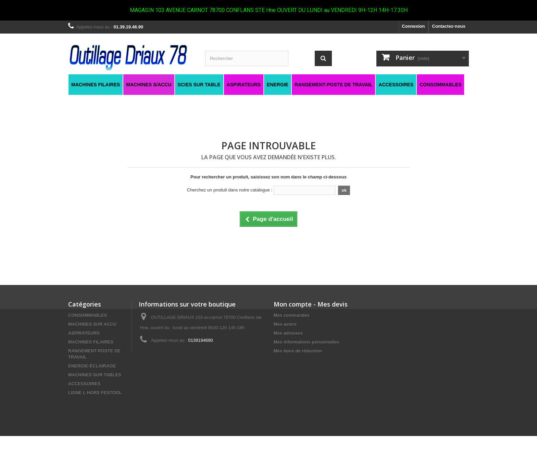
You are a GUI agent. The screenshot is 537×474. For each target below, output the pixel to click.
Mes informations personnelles (306, 342)
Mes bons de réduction (298, 350)
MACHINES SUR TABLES (94, 374)
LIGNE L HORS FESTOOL (95, 392)
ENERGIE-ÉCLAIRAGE (92, 366)
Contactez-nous (449, 26)
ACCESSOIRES (84, 383)
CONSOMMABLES (87, 315)
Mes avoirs (285, 324)
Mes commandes (292, 315)
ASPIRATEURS (84, 333)
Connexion (413, 26)
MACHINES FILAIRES (90, 342)
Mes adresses (288, 333)
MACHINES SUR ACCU (92, 324)
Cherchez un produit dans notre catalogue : (229, 189)
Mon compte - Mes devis (311, 304)
